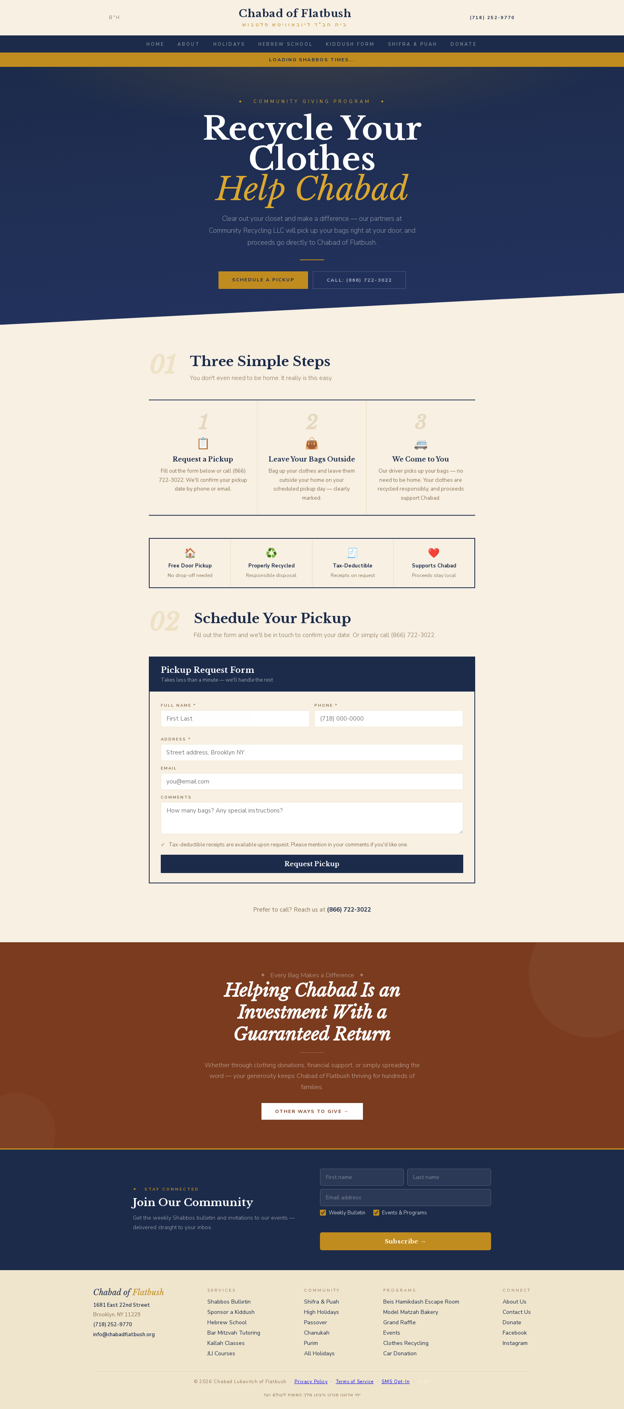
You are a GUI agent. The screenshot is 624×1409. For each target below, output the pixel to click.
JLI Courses (221, 1353)
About (188, 44)
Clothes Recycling (406, 1343)
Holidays (229, 44)
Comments (176, 801)
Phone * (326, 709)
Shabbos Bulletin (229, 1302)
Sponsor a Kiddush (231, 1312)
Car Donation (400, 1353)
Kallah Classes (226, 1343)
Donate (463, 44)
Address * (176, 743)
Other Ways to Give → (312, 1114)
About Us (514, 1302)
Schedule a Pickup (263, 280)
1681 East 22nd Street (121, 1305)
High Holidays (321, 1312)
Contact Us (517, 1312)
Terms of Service (355, 1382)
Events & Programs (400, 1212)
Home (155, 44)
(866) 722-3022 (349, 913)
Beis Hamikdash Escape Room (421, 1302)
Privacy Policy (311, 1382)
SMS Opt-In (396, 1382)
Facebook (515, 1333)
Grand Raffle (399, 1322)
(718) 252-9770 (492, 18)
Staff (424, 1382)
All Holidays (319, 1353)
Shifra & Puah (412, 44)
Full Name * (178, 709)
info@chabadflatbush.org (124, 1334)
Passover (315, 1322)
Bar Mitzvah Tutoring (233, 1333)
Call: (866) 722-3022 (359, 280)
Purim (311, 1343)
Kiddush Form (350, 44)
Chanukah (317, 1333)
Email (169, 772)
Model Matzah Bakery (410, 1312)
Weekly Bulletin (342, 1212)
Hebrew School (285, 44)
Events (391, 1333)
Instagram (515, 1343)
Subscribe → (405, 1241)
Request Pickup (312, 867)
